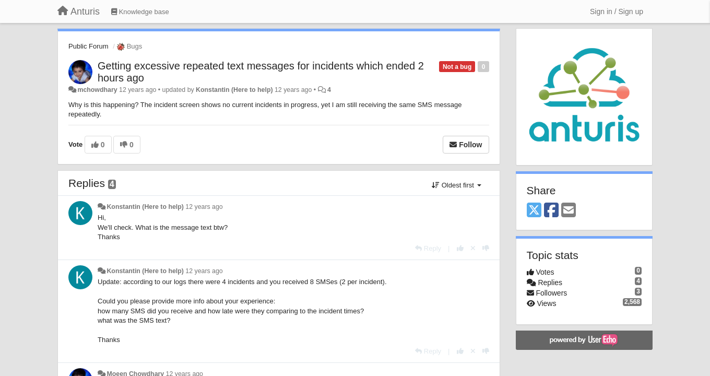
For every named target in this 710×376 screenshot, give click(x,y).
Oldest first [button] (456, 185)
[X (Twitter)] (534, 211)
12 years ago (203, 206)
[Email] (568, 211)
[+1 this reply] (460, 248)
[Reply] (428, 248)
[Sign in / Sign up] (616, 11)
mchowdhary (97, 89)
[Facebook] (551, 211)
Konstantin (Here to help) (234, 89)
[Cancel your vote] (473, 248)
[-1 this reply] (485, 248)
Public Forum (88, 46)
